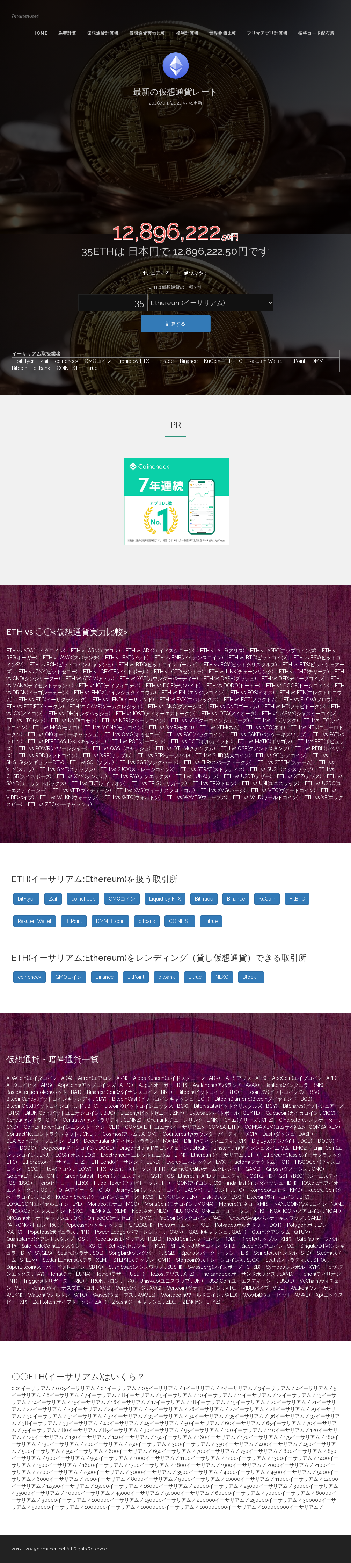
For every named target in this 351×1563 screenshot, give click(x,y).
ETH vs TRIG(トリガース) (159, 783)
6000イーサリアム (58, 1479)
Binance (187, 361)
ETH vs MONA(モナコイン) (114, 727)
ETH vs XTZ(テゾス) (299, 776)
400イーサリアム (278, 1444)
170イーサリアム (259, 1437)
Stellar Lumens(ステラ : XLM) (75, 1260)
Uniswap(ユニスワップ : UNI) (171, 1281)
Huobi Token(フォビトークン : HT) (132, 1183)
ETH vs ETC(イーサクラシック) (52, 699)
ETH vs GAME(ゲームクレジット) (106, 706)
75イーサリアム (39, 1430)
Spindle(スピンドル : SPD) (282, 1253)
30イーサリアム (44, 1416)
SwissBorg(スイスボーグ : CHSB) (224, 1267)
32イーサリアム (125, 1416)
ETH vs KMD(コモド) (73, 720)
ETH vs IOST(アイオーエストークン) (156, 713)
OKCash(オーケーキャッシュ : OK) (44, 1218)
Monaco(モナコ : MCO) (113, 1204)
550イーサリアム (84, 1451)
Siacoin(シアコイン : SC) (268, 1246)
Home (40, 33)
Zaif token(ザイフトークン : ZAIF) (70, 1302)
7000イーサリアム (104, 1479)
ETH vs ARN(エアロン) (95, 650)
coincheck (65, 361)
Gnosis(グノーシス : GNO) (295, 1169)
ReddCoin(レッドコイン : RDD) (201, 1239)
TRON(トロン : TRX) (112, 1281)
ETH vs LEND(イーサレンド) (123, 699)
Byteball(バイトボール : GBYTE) (225, 1113)
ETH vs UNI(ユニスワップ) (270, 783)
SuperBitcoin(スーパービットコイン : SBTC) (54, 1267)
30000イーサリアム (315, 1486)
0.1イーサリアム (118, 1388)
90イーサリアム (161, 1430)
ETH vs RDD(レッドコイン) (48, 755)
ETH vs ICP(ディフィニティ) (109, 685)
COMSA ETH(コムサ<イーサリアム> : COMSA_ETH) (182, 1127)
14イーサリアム (49, 1402)
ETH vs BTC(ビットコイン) (258, 657)
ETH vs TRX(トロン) (214, 783)
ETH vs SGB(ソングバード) (148, 762)
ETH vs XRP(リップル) (107, 755)
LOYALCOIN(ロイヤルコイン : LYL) (44, 1204)
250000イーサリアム (273, 1500)
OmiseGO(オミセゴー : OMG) (120, 1218)
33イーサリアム (165, 1416)
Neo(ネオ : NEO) (150, 1211)
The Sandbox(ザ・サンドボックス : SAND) (247, 1274)
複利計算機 (187, 33)
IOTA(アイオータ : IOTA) (83, 1190)
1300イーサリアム (292, 1458)
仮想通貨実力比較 (147, 33)
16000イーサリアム (166, 1486)
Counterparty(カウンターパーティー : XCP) (209, 1134)
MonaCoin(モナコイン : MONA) (179, 1204)
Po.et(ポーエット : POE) (184, 1225)
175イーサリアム (302, 1437)
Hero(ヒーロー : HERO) (63, 1183)
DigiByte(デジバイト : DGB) (282, 1141)
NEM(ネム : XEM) (107, 1211)
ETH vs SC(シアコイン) (281, 755)
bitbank (40, 368)
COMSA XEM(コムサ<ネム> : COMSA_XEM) (292, 1127)
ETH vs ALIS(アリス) (222, 650)
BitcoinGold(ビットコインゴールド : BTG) (52, 1106)
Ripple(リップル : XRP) (266, 1239)
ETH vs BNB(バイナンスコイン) (188, 657)
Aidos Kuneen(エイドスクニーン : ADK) (176, 1078)
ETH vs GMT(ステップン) (67, 769)
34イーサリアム (206, 1416)
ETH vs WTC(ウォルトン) (132, 797)
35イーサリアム (246, 1416)
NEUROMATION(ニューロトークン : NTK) (219, 1211)
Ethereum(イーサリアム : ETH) (224, 1155)
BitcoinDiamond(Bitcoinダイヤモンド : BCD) (263, 1099)
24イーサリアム (125, 1409)
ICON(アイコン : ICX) (198, 1183)
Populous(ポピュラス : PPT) (58, 1232)
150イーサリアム (173, 1437)
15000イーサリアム (116, 1486)
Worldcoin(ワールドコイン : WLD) (199, 1295)
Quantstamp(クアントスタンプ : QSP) (47, 1239)
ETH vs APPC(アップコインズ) (283, 650)
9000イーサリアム (199, 1479)
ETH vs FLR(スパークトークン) (218, 762)
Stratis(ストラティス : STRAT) (297, 1260)
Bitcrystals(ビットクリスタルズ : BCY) (235, 1106)
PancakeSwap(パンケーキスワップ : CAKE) (274, 1218)
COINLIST (66, 368)
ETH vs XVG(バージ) (223, 790)
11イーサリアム (254, 1395)
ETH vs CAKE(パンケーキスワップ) (268, 734)
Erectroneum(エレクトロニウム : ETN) (143, 1155)
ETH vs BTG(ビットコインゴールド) (158, 664)
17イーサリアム (168, 1402)
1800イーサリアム (195, 1465)
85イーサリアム (120, 1430)
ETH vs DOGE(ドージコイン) (297, 685)
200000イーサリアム (220, 1500)
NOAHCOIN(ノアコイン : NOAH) (305, 1211)
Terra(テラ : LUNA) (70, 1274)
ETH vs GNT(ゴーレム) (234, 706)
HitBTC (233, 361)
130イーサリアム (88, 1437)
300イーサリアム (191, 1444)
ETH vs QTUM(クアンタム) (185, 748)
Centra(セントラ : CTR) (31, 1120)
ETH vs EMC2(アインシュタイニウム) (115, 692)
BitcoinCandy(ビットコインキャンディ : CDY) (56, 1099)
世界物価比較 (222, 33)
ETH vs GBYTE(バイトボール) (115, 671)
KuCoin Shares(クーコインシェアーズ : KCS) (104, 1197)
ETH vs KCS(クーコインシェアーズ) (210, 720)
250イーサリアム (147, 1444)
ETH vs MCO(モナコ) (56, 727)
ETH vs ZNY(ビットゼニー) (48, 671)
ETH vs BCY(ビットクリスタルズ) (240, 664)
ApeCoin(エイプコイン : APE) (304, 1078)
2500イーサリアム (103, 1472)
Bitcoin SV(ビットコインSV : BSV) (281, 1092)
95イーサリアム (201, 1430)
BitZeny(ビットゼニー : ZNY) (152, 1113)
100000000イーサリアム (228, 1507)
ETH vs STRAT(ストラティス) (212, 769)
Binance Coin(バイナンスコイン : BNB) (129, 1092)
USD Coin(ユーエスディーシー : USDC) (251, 1281)
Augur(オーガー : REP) (163, 1085)
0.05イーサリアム (75, 1388)
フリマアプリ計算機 (267, 33)
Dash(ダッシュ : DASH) (288, 1134)
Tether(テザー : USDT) (120, 1274)
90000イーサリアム (64, 1500)
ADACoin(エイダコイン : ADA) (39, 1078)
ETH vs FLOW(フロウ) (307, 699)
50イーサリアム (201, 1423)
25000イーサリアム (266, 1486)
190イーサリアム (60, 1444)
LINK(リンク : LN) (178, 1197)
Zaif (42, 361)
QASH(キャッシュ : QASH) (217, 1232)
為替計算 (67, 33)
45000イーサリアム (138, 1493)
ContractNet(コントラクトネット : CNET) (51, 1134)
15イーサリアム (88, 1402)
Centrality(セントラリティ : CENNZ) (102, 1120)
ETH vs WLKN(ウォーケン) (69, 797)
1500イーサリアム (57, 1465)
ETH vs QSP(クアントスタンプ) (255, 748)
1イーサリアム (199, 1388)
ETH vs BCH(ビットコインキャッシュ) (71, 664)
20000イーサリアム (215, 1486)
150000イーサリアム (168, 1500)
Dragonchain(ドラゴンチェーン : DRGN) (163, 1148)
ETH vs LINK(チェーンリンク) (241, 671)
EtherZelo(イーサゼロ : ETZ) (54, 1162)
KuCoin (210, 361)
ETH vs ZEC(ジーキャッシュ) (60, 804)
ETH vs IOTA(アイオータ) (228, 713)
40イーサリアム (121, 1423)
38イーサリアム (39, 1423)
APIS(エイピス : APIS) (29, 1085)
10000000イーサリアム (167, 1507)
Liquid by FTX (131, 361)
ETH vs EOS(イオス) (252, 692)
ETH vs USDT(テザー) (247, 776)
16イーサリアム (128, 1402)
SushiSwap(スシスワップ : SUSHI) (145, 1267)
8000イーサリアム (152, 1479)
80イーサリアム (79, 1430)
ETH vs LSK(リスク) (276, 720)
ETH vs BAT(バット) (127, 657)
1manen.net (25, 16)
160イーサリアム (216, 1437)
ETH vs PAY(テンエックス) (141, 776)
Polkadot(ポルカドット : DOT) (248, 1225)
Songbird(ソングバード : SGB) (142, 1253)
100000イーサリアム (115, 1500)
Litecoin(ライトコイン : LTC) (278, 1197)
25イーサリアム (165, 1409)
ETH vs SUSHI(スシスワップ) (281, 769)
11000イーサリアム (296, 1479)
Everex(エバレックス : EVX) (196, 1162)
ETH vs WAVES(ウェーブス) (196, 797)
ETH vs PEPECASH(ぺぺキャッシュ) (67, 741)
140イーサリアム (130, 1437)
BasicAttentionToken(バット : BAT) (43, 1092)
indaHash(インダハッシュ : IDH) (262, 1183)
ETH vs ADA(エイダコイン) (35, 650)
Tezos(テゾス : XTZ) (172, 1274)
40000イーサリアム (87, 1493)
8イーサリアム (138, 1395)
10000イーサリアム (248, 1479)
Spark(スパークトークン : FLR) (214, 1253)
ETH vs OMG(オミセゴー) (132, 734)
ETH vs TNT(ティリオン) (99, 783)
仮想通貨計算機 (103, 33)
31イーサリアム (85, 1416)
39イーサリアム (80, 1423)
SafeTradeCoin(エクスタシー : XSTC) (62, 1246)
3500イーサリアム (197, 1472)
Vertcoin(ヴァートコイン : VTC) (202, 1288)
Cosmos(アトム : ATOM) (129, 1134)
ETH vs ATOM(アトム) (90, 678)
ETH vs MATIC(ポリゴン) (265, 741)
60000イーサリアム (237, 1493)
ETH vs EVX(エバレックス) (189, 699)
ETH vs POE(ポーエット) (139, 741)
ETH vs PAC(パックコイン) (195, 734)
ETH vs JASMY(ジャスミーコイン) (299, 713)
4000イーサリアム (244, 1472)
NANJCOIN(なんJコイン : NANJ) (309, 1204)
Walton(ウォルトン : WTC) (57, 1295)
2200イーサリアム (57, 1472)
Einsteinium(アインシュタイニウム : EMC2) (260, 1148)
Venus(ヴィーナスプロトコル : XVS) (70, 1288)
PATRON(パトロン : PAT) (33, 1225)
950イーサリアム (109, 1458)
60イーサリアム (243, 1423)
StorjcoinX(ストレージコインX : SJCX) (218, 1260)
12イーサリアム (294, 1395)
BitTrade (163, 361)
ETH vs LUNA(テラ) (197, 776)
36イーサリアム (287, 1416)
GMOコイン (96, 361)
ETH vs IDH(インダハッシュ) (79, 713)
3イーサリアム (274, 1388)
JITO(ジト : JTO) (226, 1190)
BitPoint (295, 361)
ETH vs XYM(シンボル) (82, 776)
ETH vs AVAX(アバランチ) (71, 657)
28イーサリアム (287, 1409)
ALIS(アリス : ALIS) (246, 1078)
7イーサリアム (100, 1395)
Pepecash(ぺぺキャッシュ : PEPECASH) (108, 1225)
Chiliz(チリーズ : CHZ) (248, 1120)
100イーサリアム (243, 1430)
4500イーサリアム (291, 1472)
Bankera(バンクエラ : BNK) (294, 1085)
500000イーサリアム (55, 1507)
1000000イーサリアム (110, 1507)
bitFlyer (23, 361)
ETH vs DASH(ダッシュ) (230, 678)
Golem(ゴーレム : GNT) (32, 1176)
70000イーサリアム (288, 1493)
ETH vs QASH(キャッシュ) (122, 748)
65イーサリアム (283, 1423)
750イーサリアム (259, 1451)
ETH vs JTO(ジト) (25, 720)
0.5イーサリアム (160, 1388)
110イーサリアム (286, 1430)
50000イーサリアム (187, 1493)
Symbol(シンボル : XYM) (293, 1267)
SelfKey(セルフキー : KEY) (137, 1246)
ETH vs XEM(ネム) (220, 727)
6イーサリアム (62, 1395)
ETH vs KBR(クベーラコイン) (134, 720)
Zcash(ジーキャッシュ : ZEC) (144, 1302)
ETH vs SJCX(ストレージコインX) (138, 769)
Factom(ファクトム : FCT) (261, 1162)
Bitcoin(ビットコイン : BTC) (208, 1092)
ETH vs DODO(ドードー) (233, 685)
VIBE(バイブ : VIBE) (263, 1288)
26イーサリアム (206, 1409)
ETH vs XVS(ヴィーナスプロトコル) (156, 790)
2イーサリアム (236, 1388)
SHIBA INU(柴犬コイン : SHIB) (203, 1246)
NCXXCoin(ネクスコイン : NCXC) (47, 1211)
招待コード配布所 (316, 33)
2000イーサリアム (288, 1465)
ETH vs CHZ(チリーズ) (304, 671)
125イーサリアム (45, 1437)
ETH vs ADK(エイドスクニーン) (160, 650)
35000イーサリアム (38, 1493)
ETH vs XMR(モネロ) (171, 727)
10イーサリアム (215, 1395)
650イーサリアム (172, 1451)
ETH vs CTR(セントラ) (178, 671)
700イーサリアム (216, 1451)
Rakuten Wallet (264, 361)
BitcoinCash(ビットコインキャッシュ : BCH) (160, 1099)
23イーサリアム (84, 1409)
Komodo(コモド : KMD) (276, 1190)
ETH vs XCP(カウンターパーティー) (159, 678)
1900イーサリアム (241, 1465)
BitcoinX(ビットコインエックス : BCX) (146, 1106)
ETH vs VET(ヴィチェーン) (81, 790)
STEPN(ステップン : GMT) (141, 1260)
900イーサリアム (65, 1458)
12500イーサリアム (67, 1486)
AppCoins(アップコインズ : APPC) (95, 1085)
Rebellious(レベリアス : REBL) (127, 1239)
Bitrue (88, 368)
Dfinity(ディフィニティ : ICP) (215, 1141)
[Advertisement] (176, 162)
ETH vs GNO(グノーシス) (176, 706)
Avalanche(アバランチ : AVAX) (226, 1085)
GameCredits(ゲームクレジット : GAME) (216, 1169)
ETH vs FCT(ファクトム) (251, 699)
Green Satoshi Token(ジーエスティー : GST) (112, 1176)
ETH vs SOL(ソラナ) (92, 762)
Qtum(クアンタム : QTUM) (281, 1232)
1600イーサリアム (102, 1465)
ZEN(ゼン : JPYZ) (201, 1302)
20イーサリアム (288, 1402)
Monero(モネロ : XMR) (244, 1204)
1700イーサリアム (149, 1465)
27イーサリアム (246, 1409)
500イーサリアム (41, 1451)
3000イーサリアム (150, 1472)
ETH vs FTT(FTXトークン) (35, 706)
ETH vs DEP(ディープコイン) (293, 678)
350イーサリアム (235, 1444)
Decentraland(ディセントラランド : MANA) (131, 1141)
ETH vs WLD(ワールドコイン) (266, 797)
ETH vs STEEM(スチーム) (285, 762)
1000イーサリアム (154, 1458)
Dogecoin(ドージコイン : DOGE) (78, 1148)
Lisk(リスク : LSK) (222, 1197)
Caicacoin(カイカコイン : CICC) (300, 1113)
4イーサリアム (312, 1388)
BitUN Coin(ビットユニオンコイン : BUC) (70, 1113)
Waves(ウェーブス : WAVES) (124, 1295)
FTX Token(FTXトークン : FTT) (131, 1169)
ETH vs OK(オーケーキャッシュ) (63, 734)
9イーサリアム (176, 1395)
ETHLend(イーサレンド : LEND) (126, 1162)
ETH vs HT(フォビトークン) (295, 706)
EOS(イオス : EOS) (75, 1155)
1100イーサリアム (200, 1458)
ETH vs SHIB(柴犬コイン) (223, 755)
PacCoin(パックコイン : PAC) (190, 1218)
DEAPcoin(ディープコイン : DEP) (42, 1141)
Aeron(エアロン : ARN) (102, 1078)
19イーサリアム (248, 1402)
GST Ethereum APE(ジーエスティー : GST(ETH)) (220, 1176)
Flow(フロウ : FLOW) (68, 1169)
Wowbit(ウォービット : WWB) (276, 1295)
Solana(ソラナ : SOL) (80, 1253)
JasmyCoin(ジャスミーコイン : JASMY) (159, 1190)
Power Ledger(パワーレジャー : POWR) (139, 1232)
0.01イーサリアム (31, 1388)
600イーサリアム (128, 1451)
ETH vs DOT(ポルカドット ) (201, 741)
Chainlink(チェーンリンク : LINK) (183, 1120)
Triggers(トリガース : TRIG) (53, 1281)
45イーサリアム (161, 1423)
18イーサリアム (208, 1402)
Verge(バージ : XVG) (138, 1288)
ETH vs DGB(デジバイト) (173, 685)
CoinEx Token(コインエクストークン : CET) (71, 1127)
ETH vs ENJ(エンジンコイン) (193, 692)
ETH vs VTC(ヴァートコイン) (283, 790)
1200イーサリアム (246, 1458)
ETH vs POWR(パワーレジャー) (52, 748)
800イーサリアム (302, 1451)
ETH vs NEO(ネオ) (265, 727)
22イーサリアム (44, 1409)
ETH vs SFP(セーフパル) (163, 755)
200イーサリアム (104, 1444)
